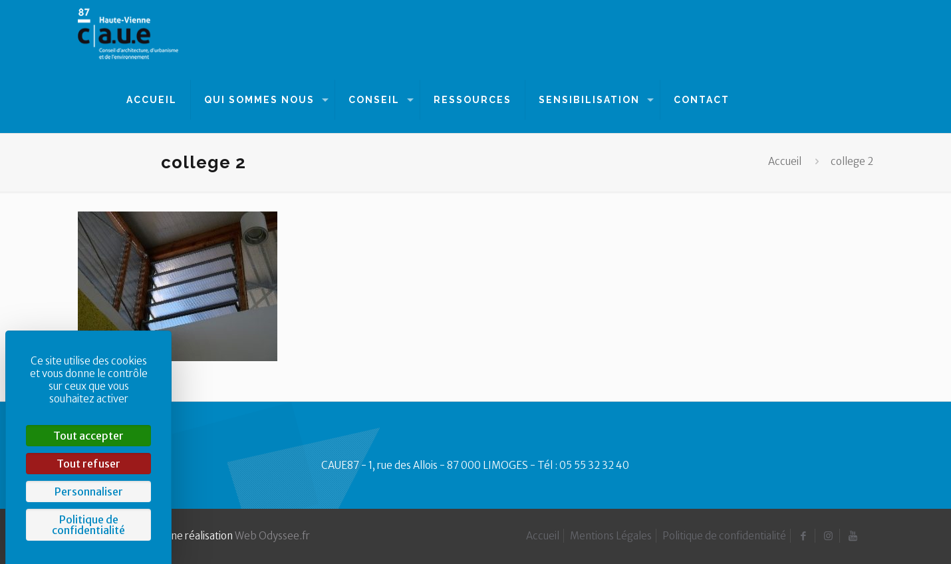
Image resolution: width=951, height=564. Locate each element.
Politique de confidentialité (724, 535)
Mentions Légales (611, 535)
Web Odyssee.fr (272, 535)
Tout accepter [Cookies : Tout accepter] (88, 435)
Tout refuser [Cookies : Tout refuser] (88, 463)
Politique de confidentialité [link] (88, 525)
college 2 (852, 161)
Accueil (784, 161)
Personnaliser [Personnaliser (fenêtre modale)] (89, 491)
